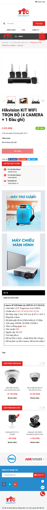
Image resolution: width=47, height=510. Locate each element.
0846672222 (12, 172)
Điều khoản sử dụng (10, 502)
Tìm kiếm (38, 24)
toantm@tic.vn (13, 183)
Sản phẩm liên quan (12, 363)
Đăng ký (35, 30)
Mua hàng (12, 381)
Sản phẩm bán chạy (12, 391)
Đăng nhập (11, 30)
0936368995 (12, 177)
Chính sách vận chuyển (12, 508)
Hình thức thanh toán (11, 505)
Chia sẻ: (5, 159)
